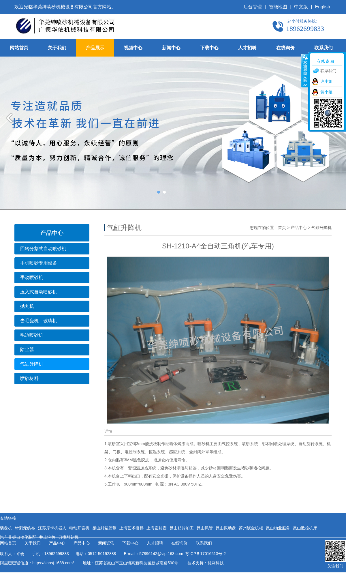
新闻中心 (171, 47)
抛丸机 (27, 306)
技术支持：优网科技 (205, 563)
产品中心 (299, 227)
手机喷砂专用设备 (38, 263)
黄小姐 (326, 92)
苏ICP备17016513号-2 (204, 553)
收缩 (305, 70)
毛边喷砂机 (31, 335)
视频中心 (133, 47)
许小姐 (326, 81)
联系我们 (323, 47)
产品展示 (95, 47)
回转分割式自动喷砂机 (43, 248)
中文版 (301, 6)
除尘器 (27, 349)
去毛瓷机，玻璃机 (38, 320)
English (322, 6)
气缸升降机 (31, 363)
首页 (282, 227)
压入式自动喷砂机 (38, 291)
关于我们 (57, 47)
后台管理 (252, 6)
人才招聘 (247, 47)
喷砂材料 (29, 378)
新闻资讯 (106, 543)
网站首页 (19, 47)
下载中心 (209, 47)
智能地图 (278, 6)
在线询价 (285, 47)
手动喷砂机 (31, 277)
